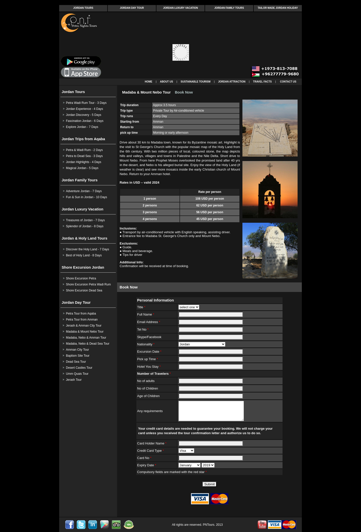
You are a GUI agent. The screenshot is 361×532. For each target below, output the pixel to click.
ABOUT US (166, 81)
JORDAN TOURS (83, 8)
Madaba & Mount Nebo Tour (85, 331)
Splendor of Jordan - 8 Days (84, 226)
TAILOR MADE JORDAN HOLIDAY (278, 8)
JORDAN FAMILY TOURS (229, 8)
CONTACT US (288, 81)
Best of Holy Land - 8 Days (84, 255)
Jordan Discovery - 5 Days (83, 115)
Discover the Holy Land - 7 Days (87, 249)
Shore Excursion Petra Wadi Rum (88, 284)
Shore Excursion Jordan (83, 267)
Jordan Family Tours (80, 180)
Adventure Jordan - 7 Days (84, 191)
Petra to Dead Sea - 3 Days (84, 156)
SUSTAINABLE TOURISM (196, 81)
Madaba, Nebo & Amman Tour (86, 337)
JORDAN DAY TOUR (132, 8)
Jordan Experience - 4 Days (84, 109)
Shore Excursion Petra (81, 278)
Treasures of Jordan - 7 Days (85, 220)
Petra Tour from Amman (82, 319)
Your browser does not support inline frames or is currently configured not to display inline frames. (180, 45)
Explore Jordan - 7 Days (82, 127)
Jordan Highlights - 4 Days (83, 162)
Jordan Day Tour (76, 302)
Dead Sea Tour (76, 361)
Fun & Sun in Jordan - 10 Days (86, 197)
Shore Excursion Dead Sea (84, 290)
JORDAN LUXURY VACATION (180, 8)
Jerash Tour (73, 380)
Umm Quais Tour (77, 373)
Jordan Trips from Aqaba (83, 139)
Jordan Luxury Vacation (82, 209)
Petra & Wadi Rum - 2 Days (84, 150)
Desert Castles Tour (79, 367)
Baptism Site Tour (77, 355)
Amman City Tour (77, 349)
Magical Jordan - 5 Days (82, 168)
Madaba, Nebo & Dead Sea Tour (87, 343)
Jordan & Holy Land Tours (84, 238)
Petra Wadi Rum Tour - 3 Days (86, 103)
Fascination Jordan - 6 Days (84, 121)
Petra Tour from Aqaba (81, 313)
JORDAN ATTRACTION (231, 81)
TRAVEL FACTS (262, 81)
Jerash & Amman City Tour (84, 325)
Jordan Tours (73, 92)
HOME (148, 81)
